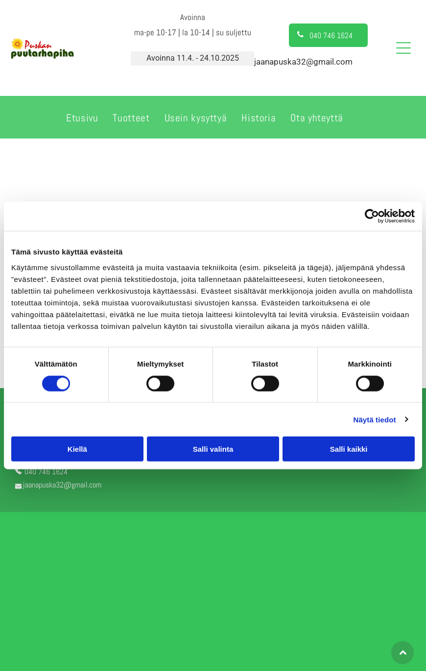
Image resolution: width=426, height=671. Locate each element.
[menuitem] (82, 117)
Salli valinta (213, 449)
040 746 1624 (46, 471)
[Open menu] (403, 48)
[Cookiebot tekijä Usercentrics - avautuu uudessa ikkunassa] (372, 216)
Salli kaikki (349, 449)
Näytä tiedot (375, 419)
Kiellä (77, 449)
